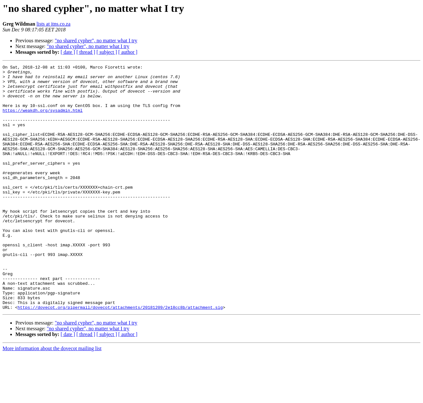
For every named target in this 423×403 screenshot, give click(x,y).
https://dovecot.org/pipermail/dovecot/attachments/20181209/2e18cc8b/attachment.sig (120, 356)
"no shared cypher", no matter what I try (96, 40)
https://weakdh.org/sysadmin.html (43, 120)
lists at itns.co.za (54, 24)
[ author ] (128, 52)
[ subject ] (107, 52)
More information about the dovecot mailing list (52, 397)
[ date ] (68, 52)
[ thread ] (85, 52)
